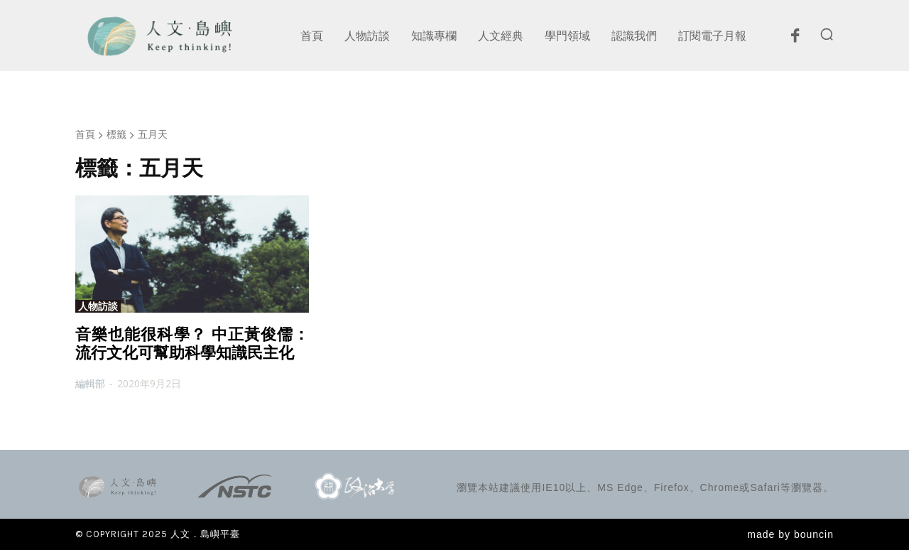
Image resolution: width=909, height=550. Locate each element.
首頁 (85, 134)
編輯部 (90, 383)
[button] (827, 34)
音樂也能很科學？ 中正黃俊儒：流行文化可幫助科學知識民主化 (192, 343)
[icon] (794, 39)
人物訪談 (98, 306)
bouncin (814, 534)
